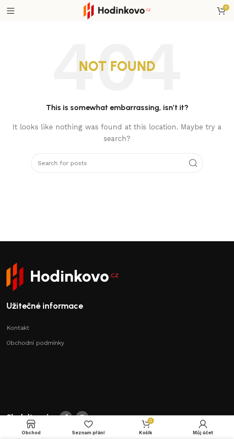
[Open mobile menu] (10, 10)
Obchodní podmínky (35, 342)
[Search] (117, 163)
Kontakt (17, 327)
